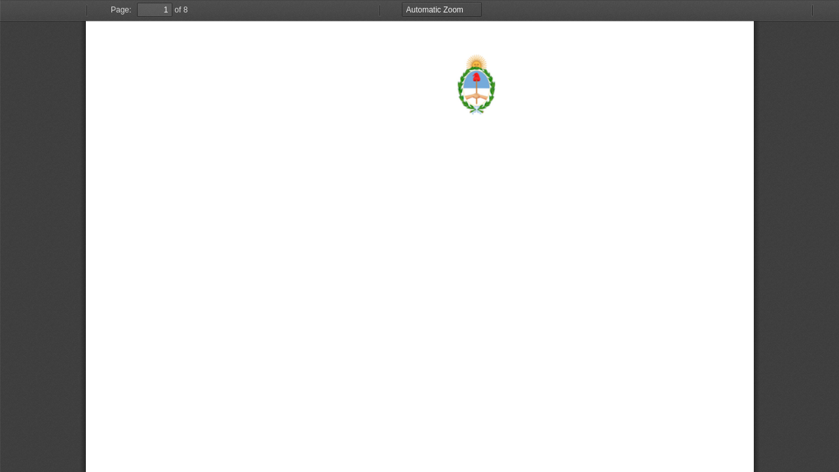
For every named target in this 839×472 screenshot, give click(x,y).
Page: (121, 9)
